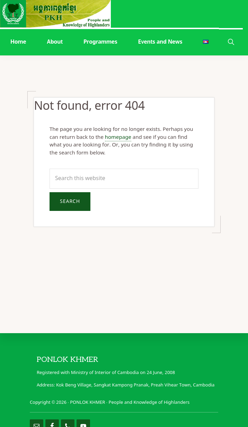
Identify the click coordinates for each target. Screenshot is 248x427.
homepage (118, 137)
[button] (231, 41)
